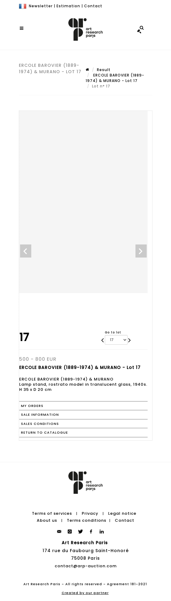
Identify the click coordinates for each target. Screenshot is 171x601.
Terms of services (52, 513)
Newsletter (41, 6)
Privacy (90, 513)
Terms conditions (86, 520)
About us (47, 520)
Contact (93, 6)
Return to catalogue (44, 432)
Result (104, 69)
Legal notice (122, 513)
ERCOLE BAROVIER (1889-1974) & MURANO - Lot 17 (115, 78)
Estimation (68, 6)
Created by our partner (85, 592)
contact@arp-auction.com (86, 566)
